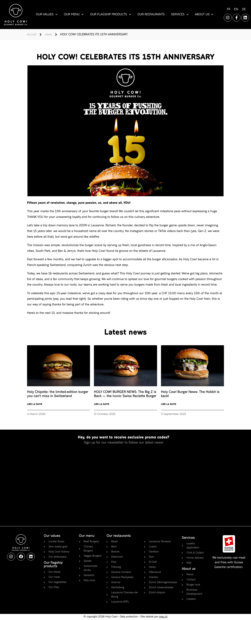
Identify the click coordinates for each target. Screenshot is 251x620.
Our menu (87, 536)
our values (46, 14)
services (179, 14)
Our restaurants (118, 536)
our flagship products (110, 14)
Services (188, 538)
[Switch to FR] (228, 9)
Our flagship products (53, 564)
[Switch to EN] (236, 9)
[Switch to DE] (244, 9)
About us (188, 569)
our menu (74, 14)
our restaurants (151, 14)
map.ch (163, 616)
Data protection (129, 616)
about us (204, 14)
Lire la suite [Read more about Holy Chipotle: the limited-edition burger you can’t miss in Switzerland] (34, 404)
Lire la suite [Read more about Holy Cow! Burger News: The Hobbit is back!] (168, 404)
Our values (52, 536)
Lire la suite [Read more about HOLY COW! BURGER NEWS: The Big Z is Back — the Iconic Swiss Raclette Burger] (101, 404)
